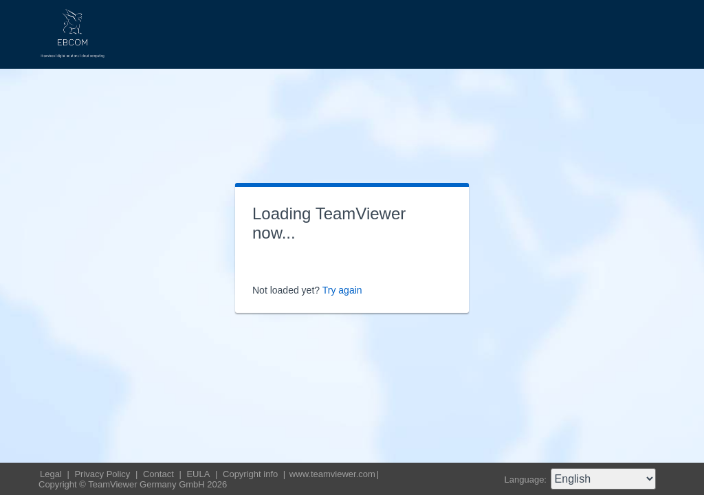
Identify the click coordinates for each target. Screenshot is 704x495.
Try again (342, 290)
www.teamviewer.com (332, 474)
